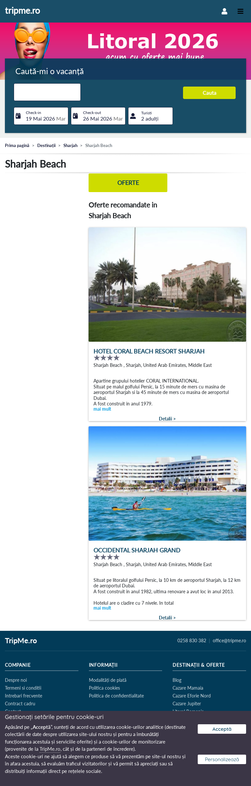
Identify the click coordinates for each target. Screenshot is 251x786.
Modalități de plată (107, 680)
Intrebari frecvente (23, 695)
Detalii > (167, 419)
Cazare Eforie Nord (192, 695)
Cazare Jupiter (187, 703)
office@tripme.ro (229, 640)
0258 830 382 (191, 640)
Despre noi (16, 680)
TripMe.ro (21, 641)
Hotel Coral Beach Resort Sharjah (149, 351)
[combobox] (47, 92)
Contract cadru (20, 703)
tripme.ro (22, 11)
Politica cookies (104, 688)
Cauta (209, 93)
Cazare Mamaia (188, 688)
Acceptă (221, 729)
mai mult (102, 409)
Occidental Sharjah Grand (136, 550)
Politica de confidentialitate (116, 695)
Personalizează (222, 759)
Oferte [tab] (128, 182)
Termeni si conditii (23, 688)
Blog (177, 680)
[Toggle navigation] (240, 11)
